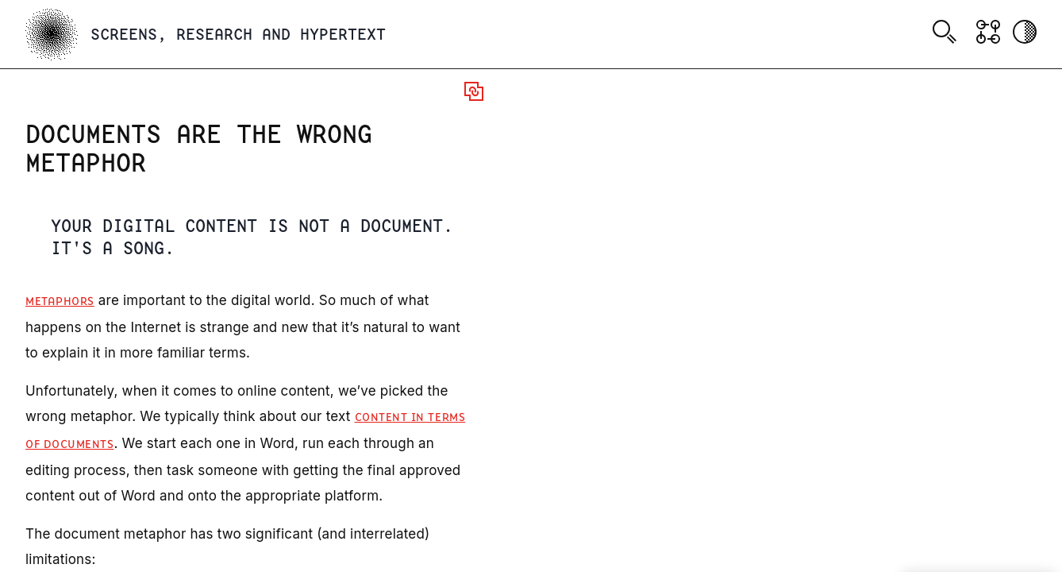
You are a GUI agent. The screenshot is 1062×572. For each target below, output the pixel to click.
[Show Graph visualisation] (988, 32)
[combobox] (947, 34)
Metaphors (59, 301)
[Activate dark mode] (1025, 32)
